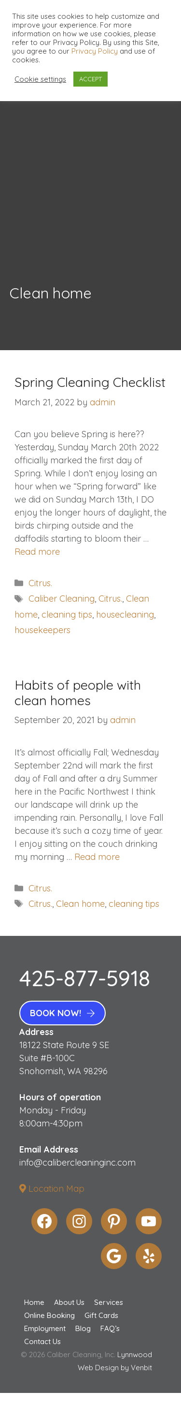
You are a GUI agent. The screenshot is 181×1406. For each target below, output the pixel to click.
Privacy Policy (94, 51)
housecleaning (125, 614)
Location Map (51, 1188)
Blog (83, 1328)
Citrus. (40, 583)
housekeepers (42, 630)
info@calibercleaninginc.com (77, 1162)
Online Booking (49, 1315)
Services (108, 1302)
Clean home (80, 903)
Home (34, 1302)
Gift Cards (101, 1315)
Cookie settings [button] (40, 79)
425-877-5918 (84, 978)
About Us (69, 1302)
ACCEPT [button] (90, 79)
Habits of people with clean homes (77, 693)
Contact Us (42, 1341)
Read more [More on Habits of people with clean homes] (97, 856)
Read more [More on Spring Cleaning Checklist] (37, 551)
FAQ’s (110, 1328)
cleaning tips (67, 614)
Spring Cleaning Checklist (90, 382)
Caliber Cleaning (61, 598)
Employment (45, 1328)
